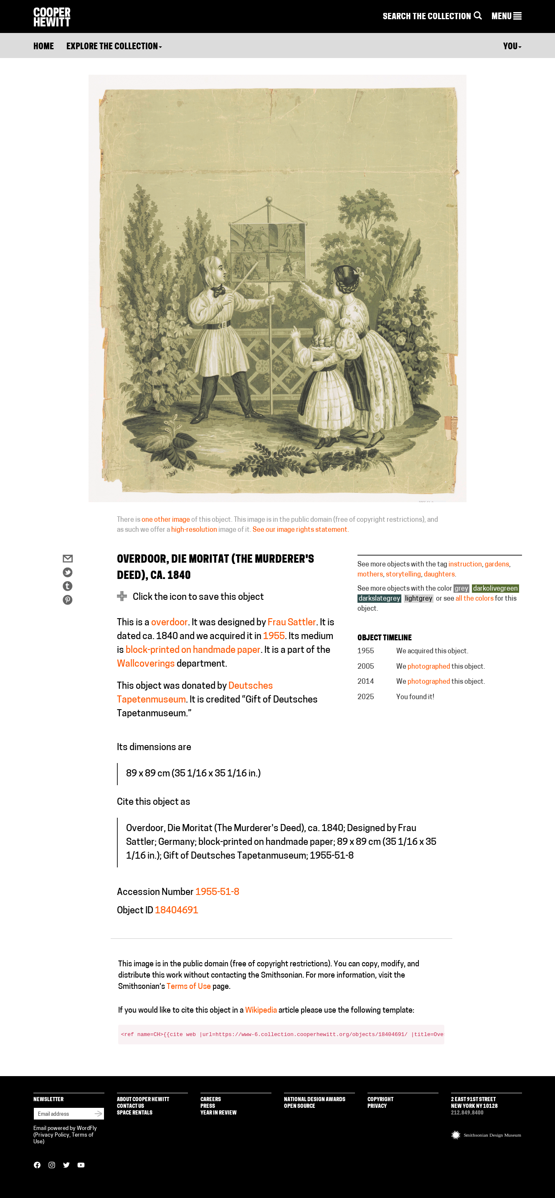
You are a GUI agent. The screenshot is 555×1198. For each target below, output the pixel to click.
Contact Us (130, 1106)
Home (43, 47)
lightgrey (418, 599)
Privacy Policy (52, 1135)
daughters (439, 574)
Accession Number (155, 892)
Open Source (299, 1106)
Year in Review (218, 1113)
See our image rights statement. (301, 530)
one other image (166, 520)
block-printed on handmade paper (193, 650)
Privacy (377, 1106)
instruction (465, 564)
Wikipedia (261, 1011)
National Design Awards (314, 1099)
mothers (370, 574)
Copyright (380, 1099)
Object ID (135, 911)
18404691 (176, 911)
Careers (210, 1099)
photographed (429, 667)
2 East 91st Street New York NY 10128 (474, 1103)
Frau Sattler (292, 623)
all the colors (475, 599)
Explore (114, 47)
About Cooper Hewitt (143, 1099)
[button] (507, 17)
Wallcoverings (146, 664)
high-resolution (194, 530)
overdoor (169, 623)
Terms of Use (189, 987)
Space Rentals (134, 1113)
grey (461, 589)
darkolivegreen (495, 589)
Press (207, 1106)
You (512, 47)
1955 (274, 637)
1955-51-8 (217, 892)
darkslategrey (379, 599)
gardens (497, 564)
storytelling (403, 574)
